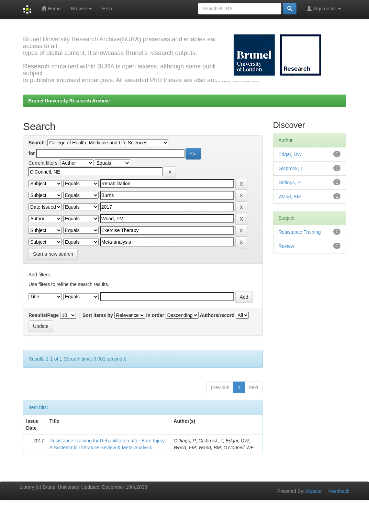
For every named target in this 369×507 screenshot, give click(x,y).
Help (107, 8)
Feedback (338, 491)
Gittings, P (290, 182)
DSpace (313, 491)
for (32, 153)
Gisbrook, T (291, 168)
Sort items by (97, 315)
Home (51, 8)
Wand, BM (290, 196)
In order (155, 315)
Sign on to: (324, 8)
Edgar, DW (290, 154)
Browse (81, 8)
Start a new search (53, 254)
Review (286, 246)
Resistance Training (300, 232)
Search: (37, 142)
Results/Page (44, 315)
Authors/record (217, 315)
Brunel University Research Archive (69, 100)
